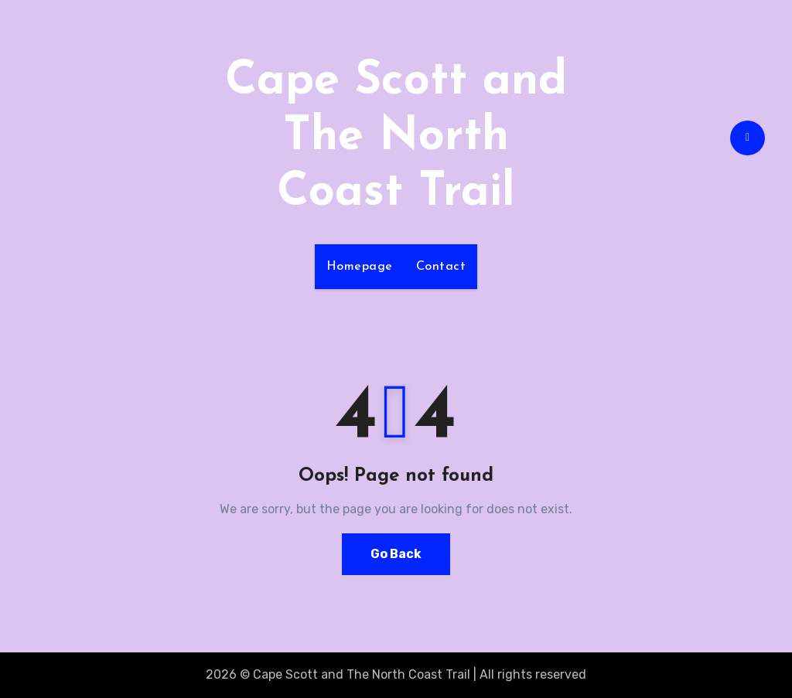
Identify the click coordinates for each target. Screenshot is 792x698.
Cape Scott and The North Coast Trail (396, 137)
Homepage (359, 266)
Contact (441, 266)
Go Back (396, 553)
